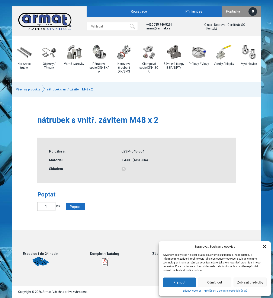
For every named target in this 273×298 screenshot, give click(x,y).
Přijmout (179, 282)
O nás (208, 24)
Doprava (219, 24)
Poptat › (76, 207)
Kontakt (211, 28)
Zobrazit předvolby (250, 282)
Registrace (139, 11)
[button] (264, 246)
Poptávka (241, 11)
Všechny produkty (28, 89)
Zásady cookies (192, 290)
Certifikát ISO (236, 24)
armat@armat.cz (158, 28)
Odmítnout (214, 282)
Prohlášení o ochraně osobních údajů (225, 290)
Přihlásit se (193, 11)
